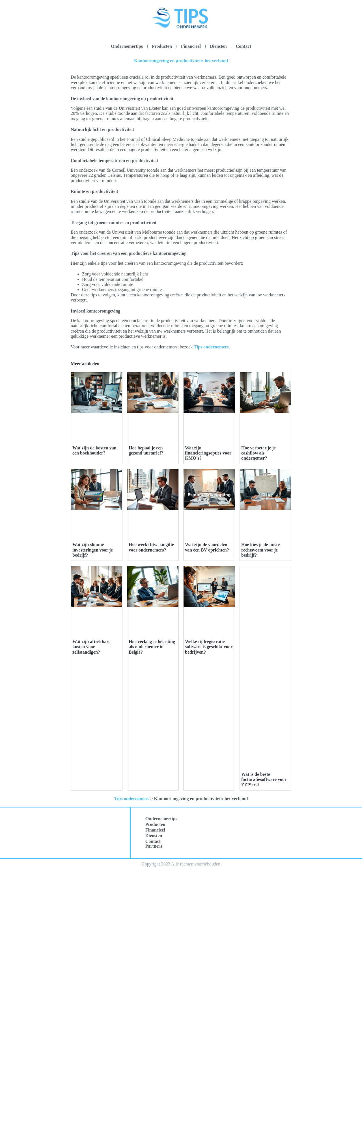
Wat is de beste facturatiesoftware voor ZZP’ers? (263, 1045)
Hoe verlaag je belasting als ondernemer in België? (152, 1045)
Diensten (218, 46)
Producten (162, 46)
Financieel (191, 46)
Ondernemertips (127, 46)
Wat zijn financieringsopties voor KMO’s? (208, 585)
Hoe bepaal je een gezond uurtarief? (146, 583)
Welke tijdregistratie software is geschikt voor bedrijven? (208, 1045)
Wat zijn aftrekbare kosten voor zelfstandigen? (91, 1045)
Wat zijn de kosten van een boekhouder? (94, 450)
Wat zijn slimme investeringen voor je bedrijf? (92, 815)
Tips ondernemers (211, 346)
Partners (153, 1111)
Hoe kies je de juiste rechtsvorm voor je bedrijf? (260, 815)
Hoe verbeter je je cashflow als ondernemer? (258, 585)
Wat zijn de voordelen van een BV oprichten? (207, 813)
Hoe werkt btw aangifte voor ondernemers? (151, 813)
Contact (243, 46)
